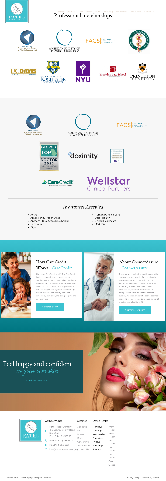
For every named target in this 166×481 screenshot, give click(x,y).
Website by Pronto (150, 477)
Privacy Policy (132, 477)
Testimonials (121, 11)
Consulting (108, 11)
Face (80, 11)
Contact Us (149, 11)
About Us (71, 11)
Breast (89, 11)
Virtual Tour (135, 11)
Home (61, 11)
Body (97, 11)
